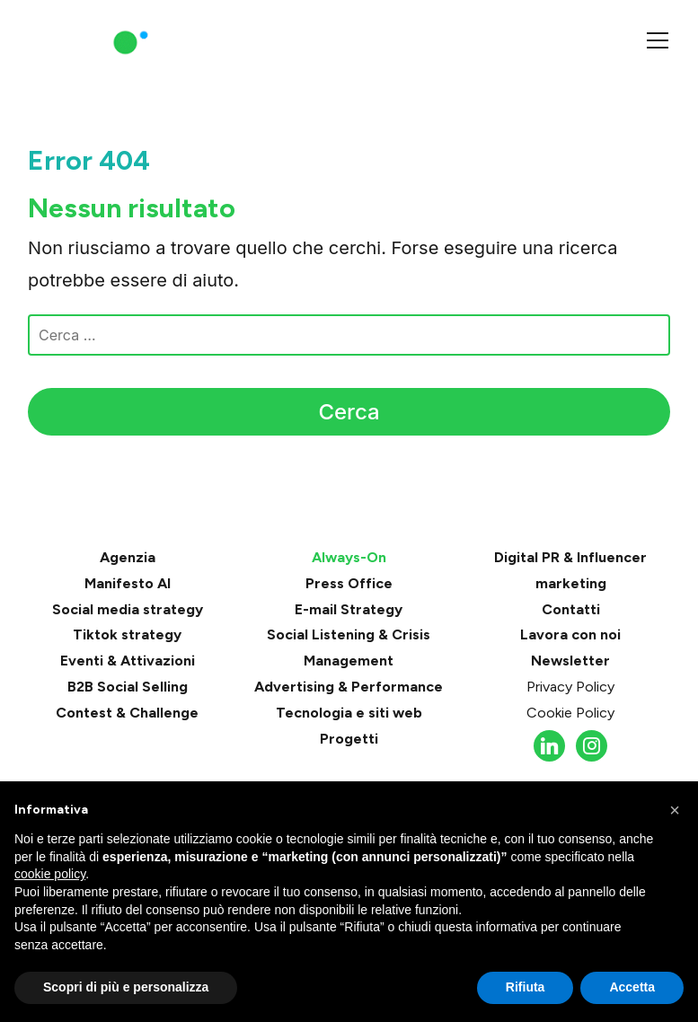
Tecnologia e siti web (349, 712)
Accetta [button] (632, 987)
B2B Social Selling (127, 686)
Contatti (571, 609)
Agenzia (127, 557)
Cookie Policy (570, 712)
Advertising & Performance (348, 686)
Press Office (349, 583)
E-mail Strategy (348, 609)
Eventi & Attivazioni (127, 660)
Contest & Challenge (127, 712)
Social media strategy (127, 609)
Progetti (349, 738)
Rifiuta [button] (525, 987)
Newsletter (570, 660)
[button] (674, 810)
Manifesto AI (127, 583)
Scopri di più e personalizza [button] (125, 987)
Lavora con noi (570, 634)
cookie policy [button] (49, 874)
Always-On (349, 557)
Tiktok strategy (127, 634)
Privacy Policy (570, 686)
